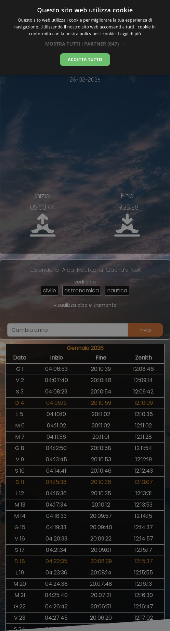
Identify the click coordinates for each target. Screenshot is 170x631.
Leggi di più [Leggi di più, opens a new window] (129, 34)
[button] (85, 43)
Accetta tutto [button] (85, 59)
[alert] (85, 315)
